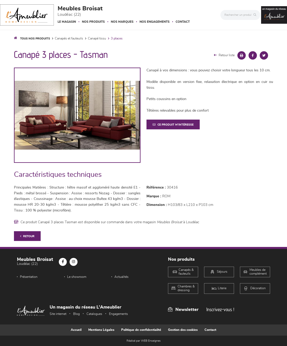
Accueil (76, 329)
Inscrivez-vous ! (220, 309)
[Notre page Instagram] (74, 262)
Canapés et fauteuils (69, 38)
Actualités (121, 276)
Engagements (118, 314)
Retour (27, 236)
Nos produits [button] (93, 21)
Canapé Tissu (97, 38)
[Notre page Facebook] (63, 262)
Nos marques (122, 21)
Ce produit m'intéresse (173, 124)
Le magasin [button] (67, 21)
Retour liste (224, 55)
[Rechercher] (256, 15)
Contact (183, 21)
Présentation (28, 276)
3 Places (117, 38)
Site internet (58, 314)
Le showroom (76, 276)
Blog (76, 314)
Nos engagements (155, 21)
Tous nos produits (35, 38)
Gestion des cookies (183, 329)
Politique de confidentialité (141, 329)
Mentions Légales (101, 329)
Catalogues (94, 314)
